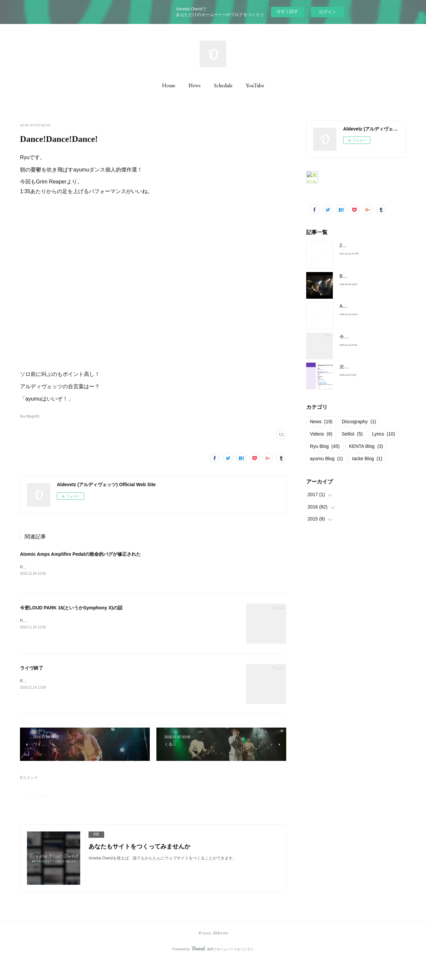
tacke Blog (367, 458)
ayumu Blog (326, 458)
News (195, 85)
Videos (321, 434)
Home (168, 85)
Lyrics (383, 434)
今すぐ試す (287, 11)
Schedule (223, 85)
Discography (359, 421)
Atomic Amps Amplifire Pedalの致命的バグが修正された (80, 554)
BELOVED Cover (357, 276)
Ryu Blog (325, 446)
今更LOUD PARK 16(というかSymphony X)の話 (71, 608)
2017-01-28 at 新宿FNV (363, 245)
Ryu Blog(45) (29, 416)
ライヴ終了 (31, 668)
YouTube (255, 85)
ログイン (327, 11)
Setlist (352, 434)
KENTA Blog (366, 446)
